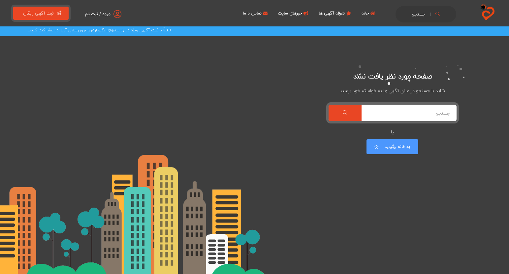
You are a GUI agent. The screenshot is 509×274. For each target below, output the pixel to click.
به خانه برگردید (391, 146)
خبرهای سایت (294, 13)
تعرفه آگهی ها (336, 13)
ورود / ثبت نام (98, 14)
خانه (369, 13)
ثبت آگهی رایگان (40, 13)
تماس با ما (256, 13)
